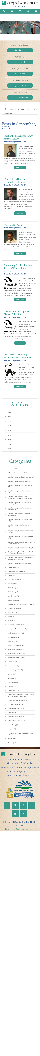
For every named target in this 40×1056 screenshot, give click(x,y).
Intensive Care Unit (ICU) (20, 829)
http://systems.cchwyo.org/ (20, 995)
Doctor (15, 766)
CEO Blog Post (18, 729)
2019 (12, 450)
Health (20, 101)
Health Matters (18, 794)
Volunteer (16, 956)
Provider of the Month (21, 900)
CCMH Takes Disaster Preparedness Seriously (18, 188)
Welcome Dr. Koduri (16, 236)
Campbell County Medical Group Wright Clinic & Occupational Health (21, 670)
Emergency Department (20, 773)
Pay (20, 63)
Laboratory (16, 836)
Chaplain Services (19, 735)
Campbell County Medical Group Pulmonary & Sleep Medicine (21, 641)
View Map (28, 983)
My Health (20, 88)
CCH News (17, 712)
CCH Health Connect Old (19, 113)
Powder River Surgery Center (19, 893)
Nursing (16, 853)
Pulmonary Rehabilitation (21, 907)
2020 (12, 443)
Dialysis (15, 760)
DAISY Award (17, 755)
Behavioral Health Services (21, 522)
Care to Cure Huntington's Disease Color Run (17, 332)
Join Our (20, 76)
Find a (20, 51)
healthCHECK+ (17, 800)
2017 (12, 462)
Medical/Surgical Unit (21, 847)
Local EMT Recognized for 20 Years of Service (18, 142)
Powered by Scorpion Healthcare (20, 1054)
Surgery (16, 942)
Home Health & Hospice (20, 812)
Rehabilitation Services (19, 921)
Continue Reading (20, 173)
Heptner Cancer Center (21, 806)
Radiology (16, 914)
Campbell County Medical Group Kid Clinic (21, 606)
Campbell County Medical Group (21, 538)
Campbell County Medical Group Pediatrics (21, 632)
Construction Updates (21, 749)
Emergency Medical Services (18, 781)
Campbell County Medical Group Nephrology (21, 614)
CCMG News (17, 718)
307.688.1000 (20, 7)
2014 (12, 481)
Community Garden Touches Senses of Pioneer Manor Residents (19, 282)
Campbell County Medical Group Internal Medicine (21, 597)
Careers (15, 700)
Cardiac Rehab (18, 686)
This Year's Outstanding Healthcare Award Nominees (19, 382)
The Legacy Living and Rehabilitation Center (21, 949)
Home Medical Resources (21, 821)
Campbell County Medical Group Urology (21, 651)
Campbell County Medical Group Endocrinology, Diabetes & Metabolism (21, 565)
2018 (12, 456)
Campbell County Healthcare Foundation (21, 530)
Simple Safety (17, 936)
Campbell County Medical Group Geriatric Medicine (21, 586)
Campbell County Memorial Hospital (21, 679)
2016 (12, 468)
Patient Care (17, 865)
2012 (12, 494)
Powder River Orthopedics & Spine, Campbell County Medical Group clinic (21, 884)
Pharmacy (16, 871)
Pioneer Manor (18, 876)
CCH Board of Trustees (22, 706)
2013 (35, 113)
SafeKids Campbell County (21, 929)
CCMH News (18, 723)
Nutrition (16, 859)
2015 (12, 475)
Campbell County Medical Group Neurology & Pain (21, 623)
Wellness (16, 962)
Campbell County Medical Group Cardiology (21, 554)
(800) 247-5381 (26, 991)
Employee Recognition (22, 788)
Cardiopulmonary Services (21, 693)
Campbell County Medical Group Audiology (21, 546)
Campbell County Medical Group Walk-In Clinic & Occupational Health (21, 660)
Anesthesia (16, 515)
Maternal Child (18, 841)
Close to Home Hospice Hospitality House (20, 742)
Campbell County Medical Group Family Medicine (21, 576)
